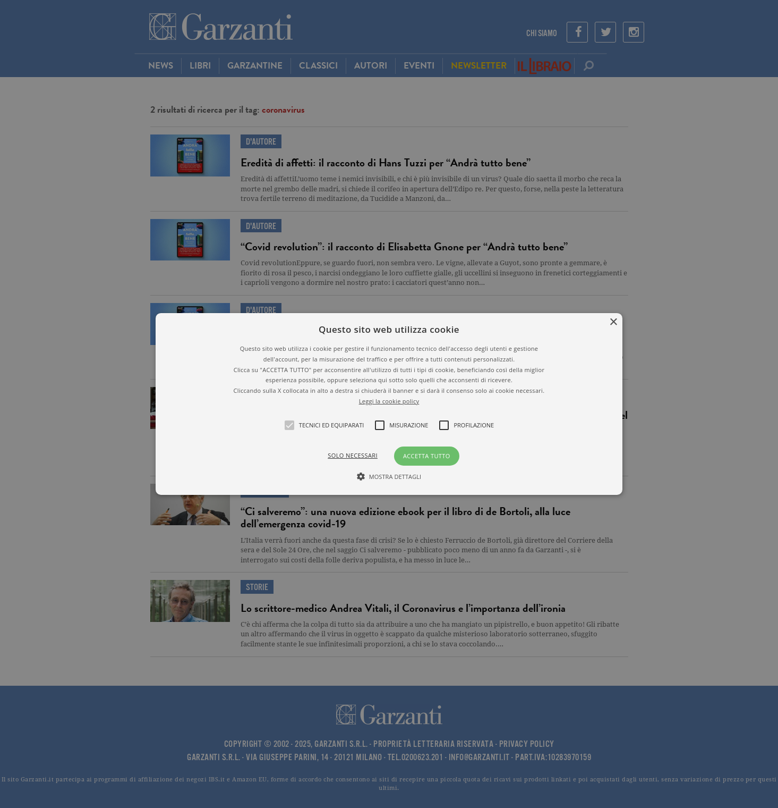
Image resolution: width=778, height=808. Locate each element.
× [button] (613, 322)
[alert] (389, 404)
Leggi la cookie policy (389, 401)
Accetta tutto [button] (426, 456)
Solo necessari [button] (353, 455)
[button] (389, 404)
